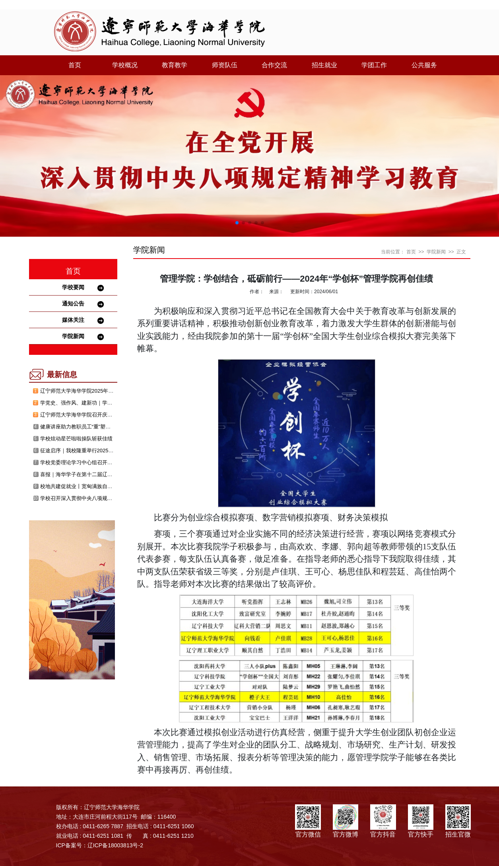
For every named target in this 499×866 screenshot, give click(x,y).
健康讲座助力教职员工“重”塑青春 (78, 427)
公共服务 (424, 65)
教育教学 (174, 65)
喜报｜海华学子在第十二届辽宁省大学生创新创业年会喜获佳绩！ (115, 474)
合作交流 (274, 65)
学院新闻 (73, 336)
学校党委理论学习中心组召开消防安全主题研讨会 (97, 462)
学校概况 (125, 65)
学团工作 (374, 65)
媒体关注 (73, 320)
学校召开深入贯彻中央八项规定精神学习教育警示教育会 (104, 498)
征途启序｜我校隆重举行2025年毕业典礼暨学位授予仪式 (105, 450)
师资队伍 (224, 65)
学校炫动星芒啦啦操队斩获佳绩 (76, 439)
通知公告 (73, 303)
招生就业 (324, 65)
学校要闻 (73, 287)
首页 (74, 65)
